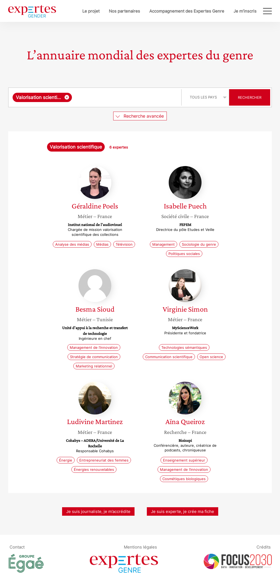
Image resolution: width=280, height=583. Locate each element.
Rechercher (249, 97)
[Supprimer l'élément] (67, 97)
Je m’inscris (245, 11)
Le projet (91, 11)
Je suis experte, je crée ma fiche (182, 511)
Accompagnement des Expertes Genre (186, 11)
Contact (17, 547)
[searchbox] (125, 97)
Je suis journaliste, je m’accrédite (98, 511)
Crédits (263, 547)
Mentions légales (140, 547)
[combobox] (95, 97)
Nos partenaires (124, 11)
